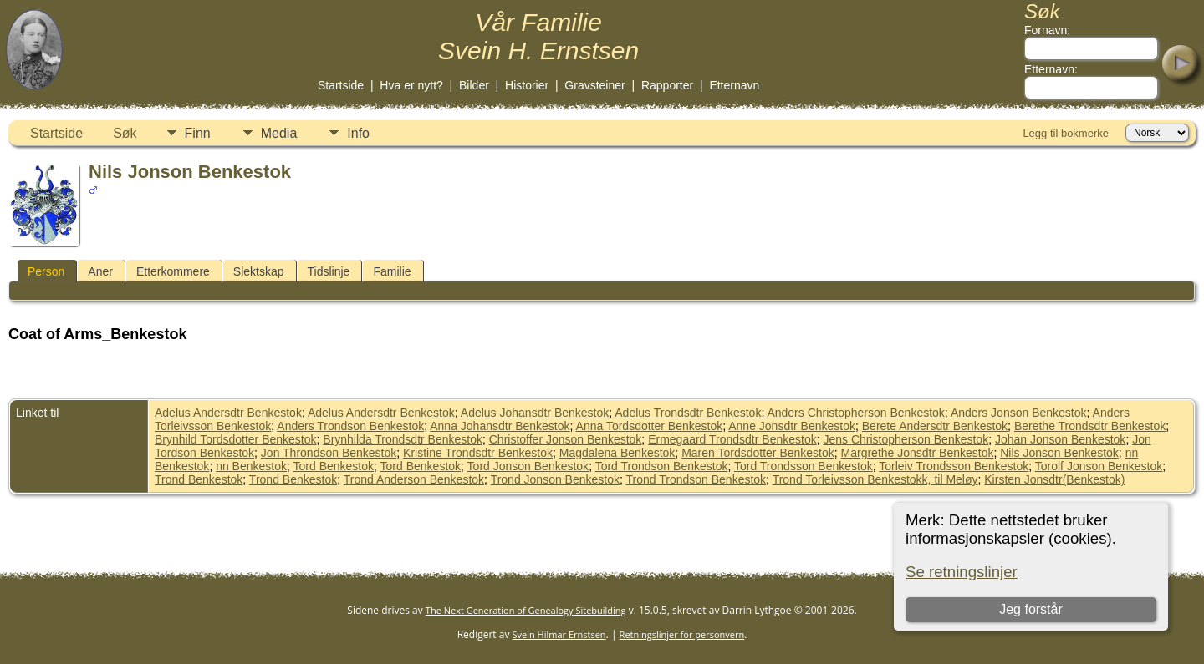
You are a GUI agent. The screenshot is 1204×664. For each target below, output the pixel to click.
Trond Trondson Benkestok (696, 479)
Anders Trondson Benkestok (350, 426)
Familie (392, 271)
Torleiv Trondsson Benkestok (953, 466)
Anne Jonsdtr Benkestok (791, 426)
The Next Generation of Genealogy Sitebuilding (526, 610)
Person (46, 271)
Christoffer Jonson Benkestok (565, 439)
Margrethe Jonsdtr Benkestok (917, 452)
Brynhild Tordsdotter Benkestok (236, 439)
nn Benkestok (251, 466)
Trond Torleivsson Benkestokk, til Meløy (875, 479)
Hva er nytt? (411, 85)
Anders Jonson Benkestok (1019, 412)
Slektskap (258, 271)
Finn (198, 133)
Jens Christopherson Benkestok (905, 439)
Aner (100, 271)
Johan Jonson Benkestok (1060, 439)
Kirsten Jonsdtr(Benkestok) (1054, 479)
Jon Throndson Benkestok (328, 452)
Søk (124, 133)
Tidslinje (329, 271)
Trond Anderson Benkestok (414, 479)
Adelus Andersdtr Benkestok (228, 412)
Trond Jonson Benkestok (555, 479)
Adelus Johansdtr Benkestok (535, 412)
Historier (526, 85)
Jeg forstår (1031, 609)
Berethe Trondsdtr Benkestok (1090, 426)
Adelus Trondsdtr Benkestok (688, 412)
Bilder (474, 85)
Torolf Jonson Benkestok (1099, 466)
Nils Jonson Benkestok (1059, 452)
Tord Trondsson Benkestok (803, 466)
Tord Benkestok (334, 466)
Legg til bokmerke (1066, 133)
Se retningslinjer (962, 571)
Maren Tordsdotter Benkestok (757, 452)
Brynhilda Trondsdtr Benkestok (402, 439)
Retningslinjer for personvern (682, 634)
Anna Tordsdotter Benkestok (649, 426)
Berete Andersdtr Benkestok (935, 426)
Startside (341, 85)
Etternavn (734, 85)
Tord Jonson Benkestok (528, 466)
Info (358, 133)
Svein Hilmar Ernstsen (559, 634)
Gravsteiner (594, 85)
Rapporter (667, 85)
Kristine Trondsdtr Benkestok (478, 452)
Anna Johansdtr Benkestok (499, 426)
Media (279, 133)
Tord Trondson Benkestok (661, 466)
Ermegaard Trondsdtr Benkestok (732, 439)
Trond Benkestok (198, 479)
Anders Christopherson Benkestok (855, 412)
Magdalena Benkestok (617, 452)
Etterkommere (173, 271)
